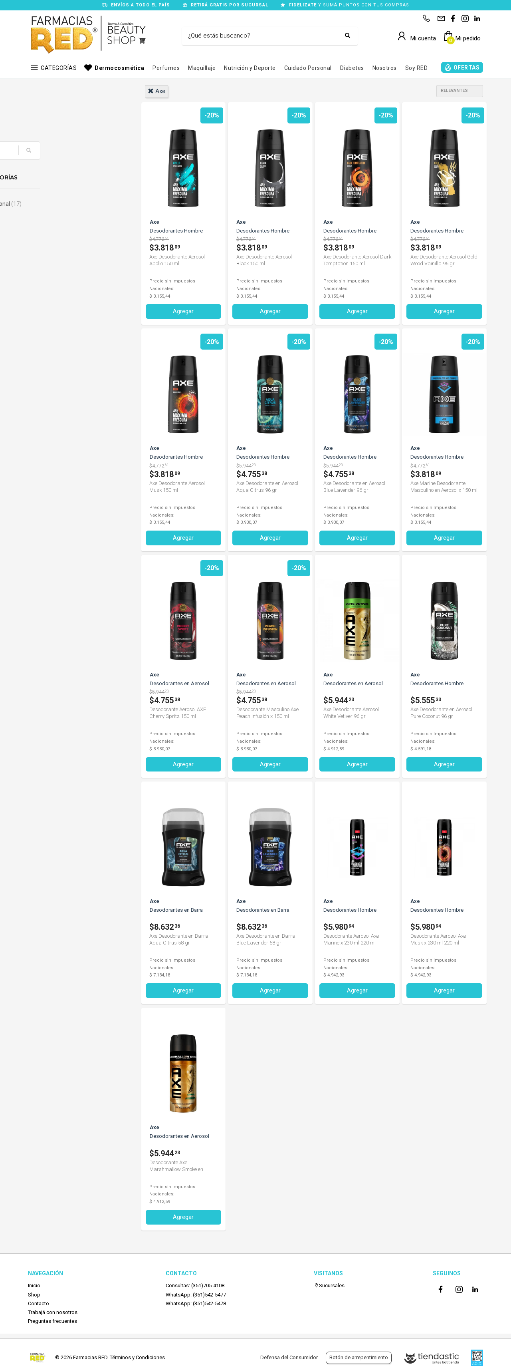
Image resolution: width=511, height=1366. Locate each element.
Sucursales (329, 1285)
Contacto (38, 1303)
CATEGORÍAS (59, 68)
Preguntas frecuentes (52, 1321)
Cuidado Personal (308, 68)
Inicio (34, 1285)
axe (156, 91)
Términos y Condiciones (137, 1357)
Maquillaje (202, 68)
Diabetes (352, 68)
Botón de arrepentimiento (358, 1357)
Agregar (183, 311)
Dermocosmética (119, 68)
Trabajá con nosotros (52, 1312)
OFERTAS (467, 67)
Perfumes (166, 68)
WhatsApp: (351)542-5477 (196, 1294)
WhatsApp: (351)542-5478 (196, 1303)
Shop (34, 1294)
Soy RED (416, 68)
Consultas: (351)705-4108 (195, 1285)
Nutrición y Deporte (250, 68)
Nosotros (384, 68)
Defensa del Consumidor (289, 1357)
